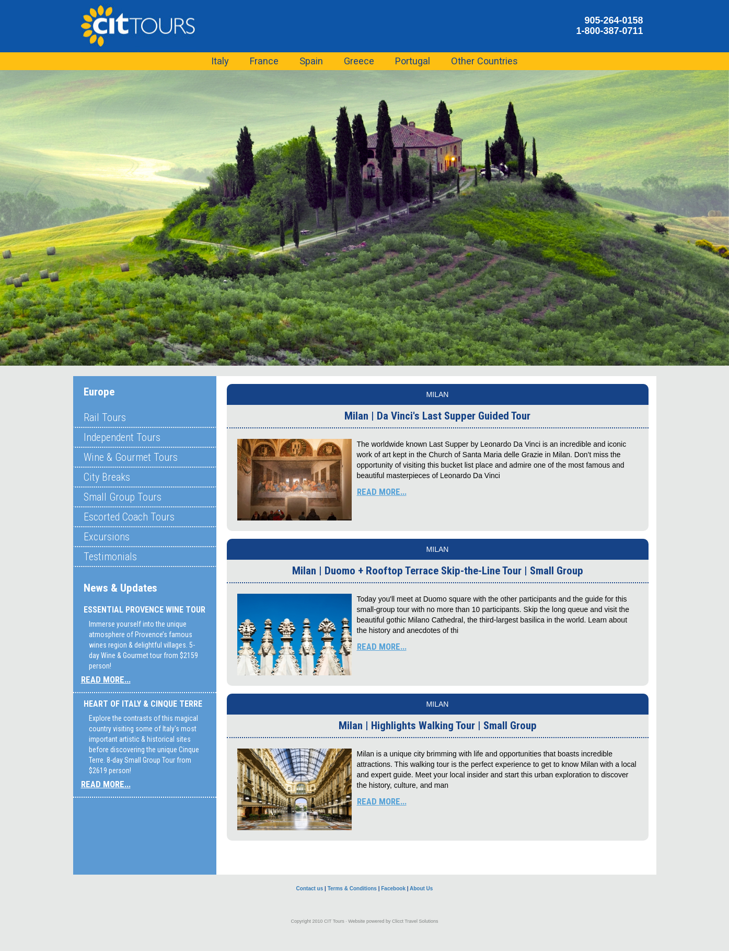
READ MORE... (106, 679)
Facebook (393, 888)
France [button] (264, 60)
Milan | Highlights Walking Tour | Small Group (438, 725)
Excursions (107, 537)
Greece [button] (359, 60)
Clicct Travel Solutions (415, 921)
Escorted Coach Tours (129, 517)
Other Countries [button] (484, 60)
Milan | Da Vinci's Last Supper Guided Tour (437, 416)
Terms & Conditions (352, 888)
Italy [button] (220, 60)
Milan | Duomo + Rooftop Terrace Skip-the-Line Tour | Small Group (437, 570)
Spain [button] (311, 60)
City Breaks (107, 477)
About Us (421, 888)
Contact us (309, 888)
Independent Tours (122, 437)
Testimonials (110, 556)
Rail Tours (105, 417)
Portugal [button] (412, 60)
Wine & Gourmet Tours (131, 457)
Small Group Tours (122, 497)
